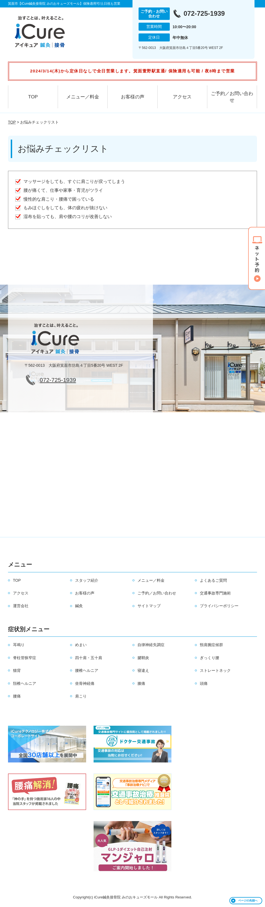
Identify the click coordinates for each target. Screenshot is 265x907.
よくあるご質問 (213, 580)
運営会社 (20, 606)
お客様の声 (132, 96)
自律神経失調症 (151, 645)
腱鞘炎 (143, 658)
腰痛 (17, 696)
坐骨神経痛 (84, 683)
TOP (33, 96)
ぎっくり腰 (209, 658)
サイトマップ (149, 606)
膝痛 (141, 683)
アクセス (182, 96)
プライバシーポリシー (219, 606)
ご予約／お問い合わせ (232, 97)
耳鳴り (19, 645)
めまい (81, 645)
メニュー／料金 (82, 96)
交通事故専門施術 (215, 593)
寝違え (143, 670)
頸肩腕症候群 (211, 645)
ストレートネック (215, 670)
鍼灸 (79, 606)
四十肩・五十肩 (88, 658)
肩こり (81, 696)
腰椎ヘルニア (86, 670)
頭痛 (204, 683)
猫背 (17, 670)
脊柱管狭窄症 (24, 658)
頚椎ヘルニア (24, 683)
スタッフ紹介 (86, 580)
